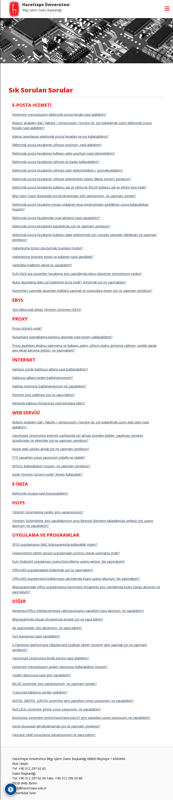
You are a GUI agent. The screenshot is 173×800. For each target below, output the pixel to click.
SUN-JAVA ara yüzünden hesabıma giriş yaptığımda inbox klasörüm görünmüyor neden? (77, 273)
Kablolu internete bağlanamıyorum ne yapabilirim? (49, 386)
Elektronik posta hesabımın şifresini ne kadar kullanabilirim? (55, 162)
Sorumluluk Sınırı (24, 793)
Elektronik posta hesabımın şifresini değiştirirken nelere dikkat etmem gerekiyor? (71, 179)
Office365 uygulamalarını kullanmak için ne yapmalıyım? (52, 570)
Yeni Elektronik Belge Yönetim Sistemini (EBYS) (46, 309)
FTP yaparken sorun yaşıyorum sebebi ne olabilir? (48, 457)
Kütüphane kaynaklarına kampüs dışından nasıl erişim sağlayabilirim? (62, 337)
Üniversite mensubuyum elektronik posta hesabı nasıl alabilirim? (59, 114)
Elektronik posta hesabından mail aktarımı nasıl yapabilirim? (56, 218)
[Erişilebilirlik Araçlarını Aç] (11, 789)
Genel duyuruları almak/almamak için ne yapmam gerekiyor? (56, 726)
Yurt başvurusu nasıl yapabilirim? (36, 636)
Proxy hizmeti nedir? (27, 328)
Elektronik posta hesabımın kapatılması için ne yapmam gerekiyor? (61, 226)
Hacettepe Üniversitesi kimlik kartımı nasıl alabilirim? (50, 658)
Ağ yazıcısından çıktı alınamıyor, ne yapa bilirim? (47, 628)
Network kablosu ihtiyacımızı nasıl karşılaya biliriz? (48, 403)
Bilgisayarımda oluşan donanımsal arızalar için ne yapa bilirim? (57, 619)
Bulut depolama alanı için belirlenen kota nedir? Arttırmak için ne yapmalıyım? (69, 282)
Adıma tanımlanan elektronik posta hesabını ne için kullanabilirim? (60, 136)
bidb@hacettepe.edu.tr (29, 788)
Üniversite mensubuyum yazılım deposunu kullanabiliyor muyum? (60, 667)
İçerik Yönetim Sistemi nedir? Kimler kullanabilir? (47, 474)
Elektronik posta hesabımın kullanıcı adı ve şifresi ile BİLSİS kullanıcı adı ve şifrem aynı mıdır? (79, 187)
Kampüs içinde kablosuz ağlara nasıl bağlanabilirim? (50, 369)
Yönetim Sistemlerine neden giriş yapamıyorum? (47, 512)
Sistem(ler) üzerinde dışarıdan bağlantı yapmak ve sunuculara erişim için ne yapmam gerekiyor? (82, 290)
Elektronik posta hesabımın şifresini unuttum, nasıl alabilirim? (57, 145)
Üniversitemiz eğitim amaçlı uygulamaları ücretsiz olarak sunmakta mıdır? (66, 553)
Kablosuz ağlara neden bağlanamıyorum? (42, 377)
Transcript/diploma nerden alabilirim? (40, 692)
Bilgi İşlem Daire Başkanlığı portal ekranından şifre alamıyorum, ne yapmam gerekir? (74, 196)
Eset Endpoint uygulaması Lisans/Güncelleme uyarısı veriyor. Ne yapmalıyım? (68, 561)
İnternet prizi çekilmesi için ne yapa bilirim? (43, 395)
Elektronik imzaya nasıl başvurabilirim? (40, 493)
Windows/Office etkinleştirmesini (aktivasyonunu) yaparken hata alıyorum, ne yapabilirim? (78, 611)
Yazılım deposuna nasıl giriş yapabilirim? (41, 675)
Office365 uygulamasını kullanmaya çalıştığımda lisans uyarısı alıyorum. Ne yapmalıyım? (76, 578)
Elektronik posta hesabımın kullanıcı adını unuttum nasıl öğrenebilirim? (63, 153)
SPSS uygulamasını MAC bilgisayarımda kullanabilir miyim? (54, 544)
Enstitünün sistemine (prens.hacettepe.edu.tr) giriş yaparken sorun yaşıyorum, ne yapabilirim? (81, 717)
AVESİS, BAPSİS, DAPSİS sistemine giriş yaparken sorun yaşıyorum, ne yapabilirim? (73, 701)
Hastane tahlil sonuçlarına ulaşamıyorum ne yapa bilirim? (54, 735)
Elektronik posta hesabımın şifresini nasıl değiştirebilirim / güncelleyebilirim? (67, 170)
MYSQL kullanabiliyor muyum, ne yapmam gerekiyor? (51, 466)
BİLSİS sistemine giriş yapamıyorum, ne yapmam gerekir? (54, 684)
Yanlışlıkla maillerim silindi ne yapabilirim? (42, 265)
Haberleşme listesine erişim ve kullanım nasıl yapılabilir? (52, 257)
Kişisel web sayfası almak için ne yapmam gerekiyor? (50, 449)
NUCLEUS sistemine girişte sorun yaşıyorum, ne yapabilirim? (56, 709)
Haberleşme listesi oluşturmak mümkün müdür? (47, 248)
